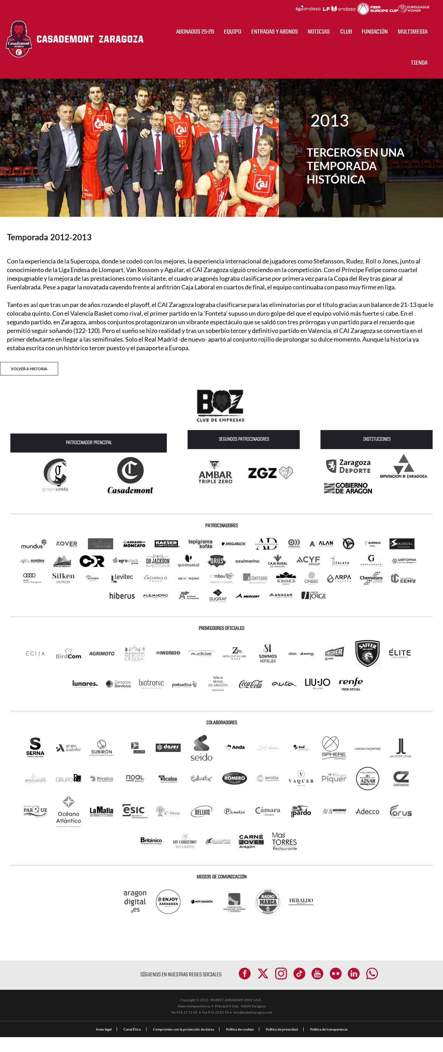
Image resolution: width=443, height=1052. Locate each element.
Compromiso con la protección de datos (183, 1044)
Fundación (375, 32)
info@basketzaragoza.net (252, 1027)
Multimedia (412, 32)
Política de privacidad (282, 1044)
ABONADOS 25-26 (195, 32)
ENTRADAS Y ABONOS (274, 32)
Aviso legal (103, 1044)
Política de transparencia (328, 1044)
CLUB (346, 32)
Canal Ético (132, 1044)
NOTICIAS (319, 32)
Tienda (419, 63)
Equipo (232, 32)
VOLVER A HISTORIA (29, 368)
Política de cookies (240, 1044)
